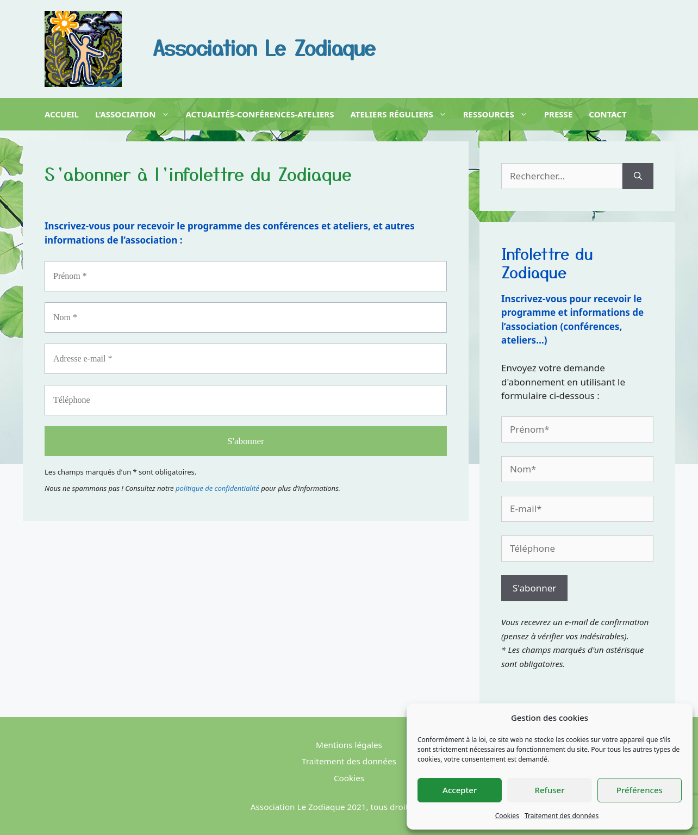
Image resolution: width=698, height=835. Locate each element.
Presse (558, 114)
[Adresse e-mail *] (246, 359)
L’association (132, 114)
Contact (607, 114)
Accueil (62, 114)
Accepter (460, 789)
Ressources (495, 114)
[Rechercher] (637, 176)
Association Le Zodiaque (264, 47)
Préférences (639, 789)
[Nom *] (246, 317)
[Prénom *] (246, 276)
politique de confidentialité (217, 488)
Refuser (549, 789)
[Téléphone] (246, 400)
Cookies (507, 815)
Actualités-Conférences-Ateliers (260, 114)
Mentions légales (349, 744)
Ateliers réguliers (398, 114)
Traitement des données (562, 815)
